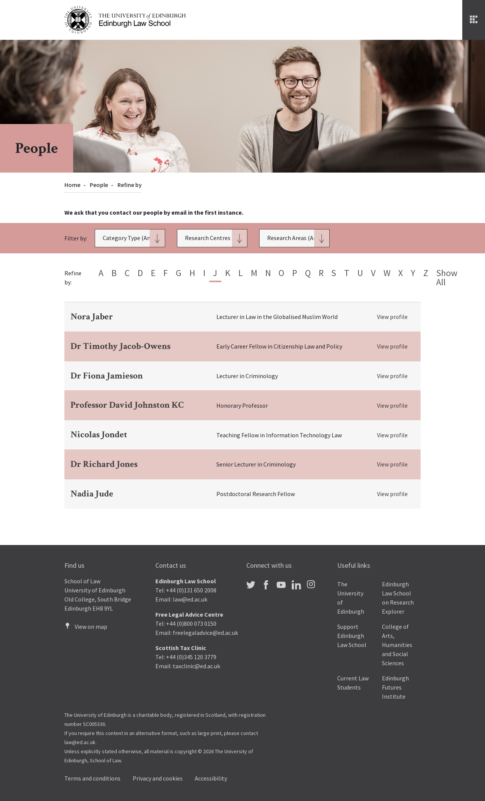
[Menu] (473, 20)
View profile (392, 316)
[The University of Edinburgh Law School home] (125, 19)
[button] (130, 238)
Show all (446, 277)
